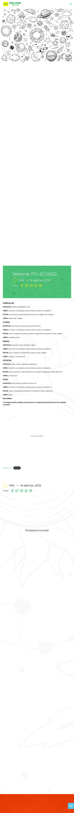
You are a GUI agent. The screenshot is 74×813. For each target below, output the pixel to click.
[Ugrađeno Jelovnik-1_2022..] (37, 436)
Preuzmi (17, 468)
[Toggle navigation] (71, 4)
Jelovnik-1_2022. (7, 468)
